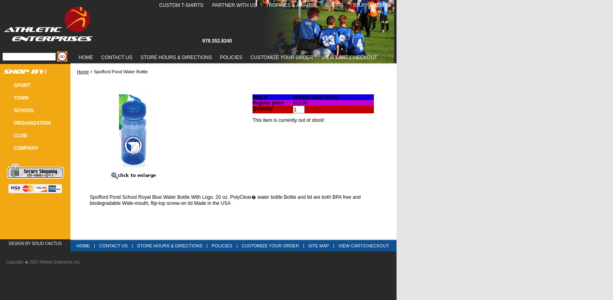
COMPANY (26, 148)
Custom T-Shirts (181, 5)
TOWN (21, 98)
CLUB (20, 135)
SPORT (22, 85)
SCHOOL (24, 110)
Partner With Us (234, 5)
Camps (335, 5)
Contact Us (116, 57)
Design (16, 243)
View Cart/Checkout (363, 245)
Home (85, 57)
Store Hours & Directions (176, 57)
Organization (32, 123)
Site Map (318, 245)
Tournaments (371, 5)
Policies (231, 57)
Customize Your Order (281, 57)
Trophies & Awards (291, 5)
